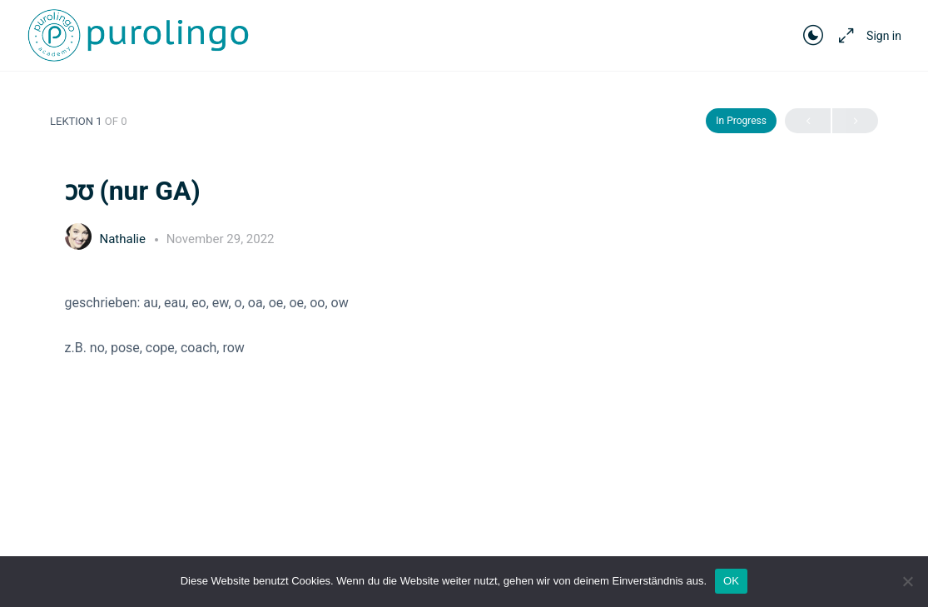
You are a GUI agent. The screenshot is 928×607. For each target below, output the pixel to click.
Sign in (883, 35)
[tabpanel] (464, 325)
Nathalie (124, 238)
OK (731, 581)
